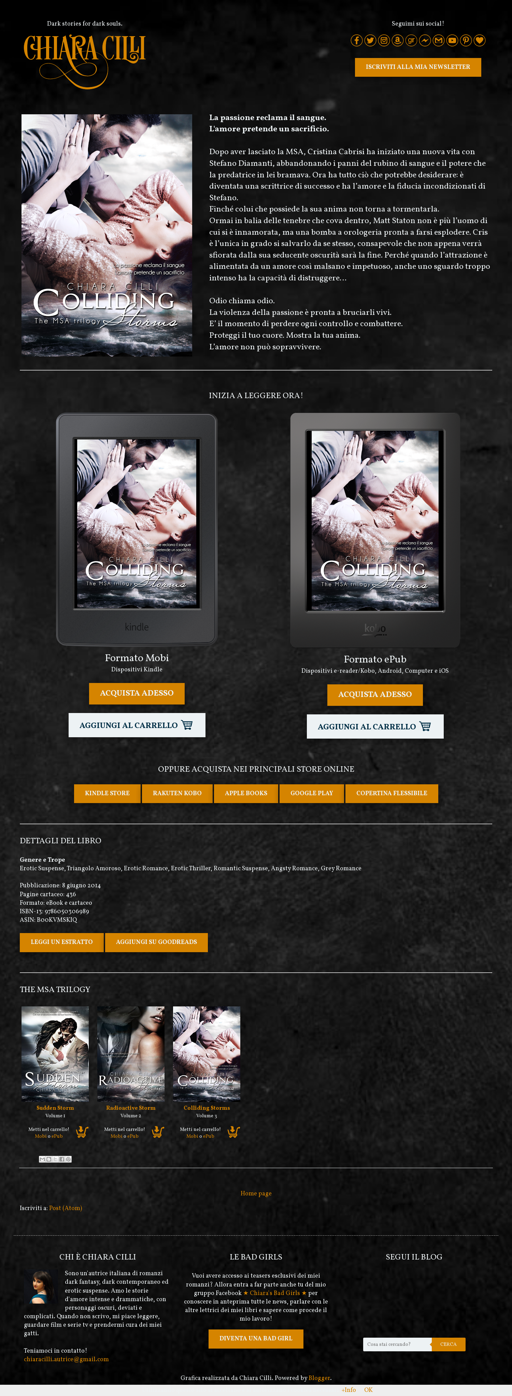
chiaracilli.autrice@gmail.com (66, 1359)
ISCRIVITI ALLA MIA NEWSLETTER (418, 67)
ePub (57, 1136)
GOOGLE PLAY (311, 793)
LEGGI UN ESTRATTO (62, 942)
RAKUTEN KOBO (177, 793)
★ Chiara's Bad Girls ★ (275, 1293)
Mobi (41, 1136)
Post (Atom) (65, 1208)
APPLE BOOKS (246, 793)
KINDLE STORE (107, 793)
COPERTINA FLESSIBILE (391, 793)
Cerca (448, 1344)
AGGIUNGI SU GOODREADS (156, 942)
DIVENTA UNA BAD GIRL (256, 1339)
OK (368, 1390)
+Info (349, 1390)
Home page (256, 1194)
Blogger (319, 1378)
